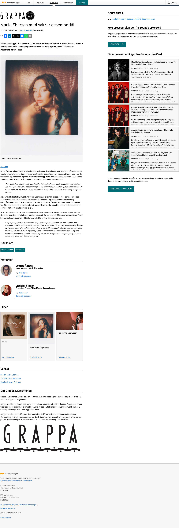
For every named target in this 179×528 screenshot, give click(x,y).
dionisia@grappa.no (23, 296)
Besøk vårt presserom (121, 189)
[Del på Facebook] (5, 36)
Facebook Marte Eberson (10, 382)
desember (20, 250)
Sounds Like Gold (25, 30)
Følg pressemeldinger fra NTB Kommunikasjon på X (19, 505)
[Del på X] (14, 36)
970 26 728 (24, 273)
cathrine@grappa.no (23, 276)
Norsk (2, 517)
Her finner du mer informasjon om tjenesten (16, 481)
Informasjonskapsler (7, 509)
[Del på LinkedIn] (9, 36)
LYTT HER (4, 167)
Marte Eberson (7, 250)
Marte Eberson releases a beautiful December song (133, 19)
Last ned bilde (8, 357)
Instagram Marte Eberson (10, 378)
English (8, 517)
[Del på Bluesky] (22, 36)
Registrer (116, 44)
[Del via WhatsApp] (26, 36)
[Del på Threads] (18, 36)
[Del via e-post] (30, 36)
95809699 (23, 293)
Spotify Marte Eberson (9, 375)
